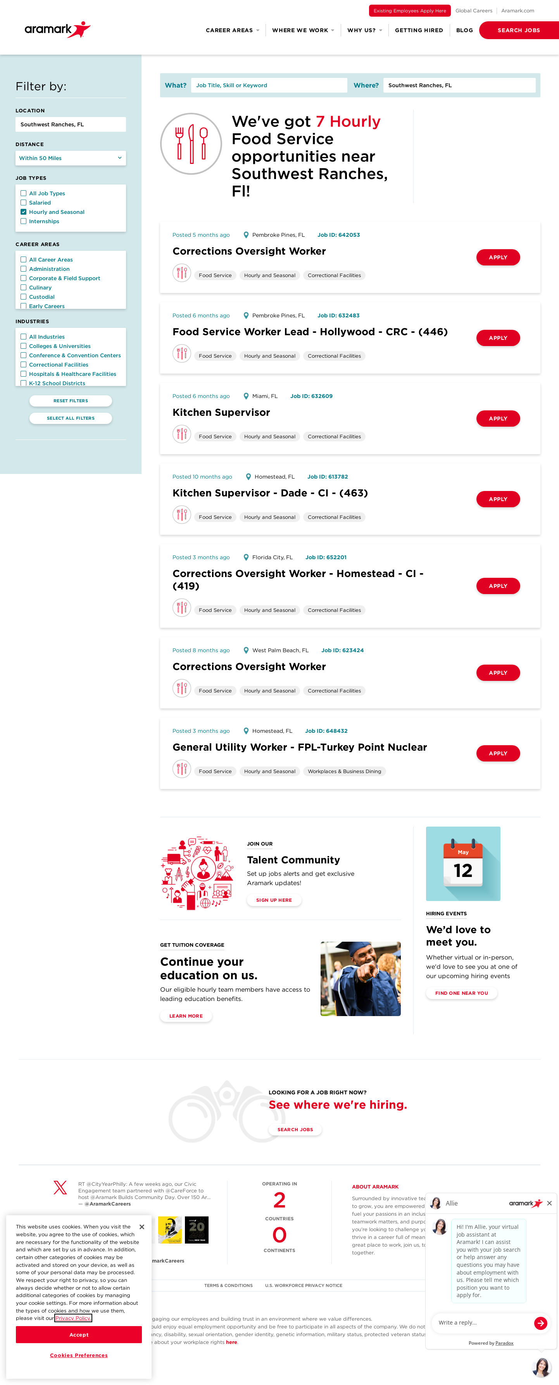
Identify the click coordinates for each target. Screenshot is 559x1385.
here (231, 1342)
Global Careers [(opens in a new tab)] (473, 11)
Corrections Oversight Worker (249, 251)
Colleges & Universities (56, 346)
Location (30, 111)
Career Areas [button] (232, 30)
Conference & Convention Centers (71, 355)
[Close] (141, 1226)
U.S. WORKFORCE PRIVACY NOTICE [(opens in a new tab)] (304, 1285)
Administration (45, 269)
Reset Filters (70, 400)
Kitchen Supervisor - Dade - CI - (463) (270, 493)
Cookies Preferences (79, 1355)
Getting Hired (419, 30)
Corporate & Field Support (60, 278)
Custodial (38, 297)
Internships (40, 221)
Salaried (36, 203)
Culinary (36, 287)
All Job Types (43, 193)
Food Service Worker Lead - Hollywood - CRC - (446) (310, 332)
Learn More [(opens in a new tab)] (186, 1016)
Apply (498, 257)
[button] (506, 30)
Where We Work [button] (303, 30)
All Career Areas (47, 260)
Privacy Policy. (73, 1318)
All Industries (43, 337)
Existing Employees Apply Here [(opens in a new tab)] (410, 11)
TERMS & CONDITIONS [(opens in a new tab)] (228, 1285)
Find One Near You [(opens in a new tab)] (461, 993)
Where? (366, 85)
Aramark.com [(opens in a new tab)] (517, 11)
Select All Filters (71, 418)
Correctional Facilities (54, 365)
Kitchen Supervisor (221, 412)
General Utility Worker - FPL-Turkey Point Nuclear (300, 747)
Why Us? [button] (365, 30)
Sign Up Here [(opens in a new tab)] (274, 900)
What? (175, 85)
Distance (30, 144)
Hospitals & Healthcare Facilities (68, 374)
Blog (464, 30)
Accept (79, 1335)
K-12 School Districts (53, 383)
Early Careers (43, 306)
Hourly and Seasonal (53, 212)
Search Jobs (296, 1130)
